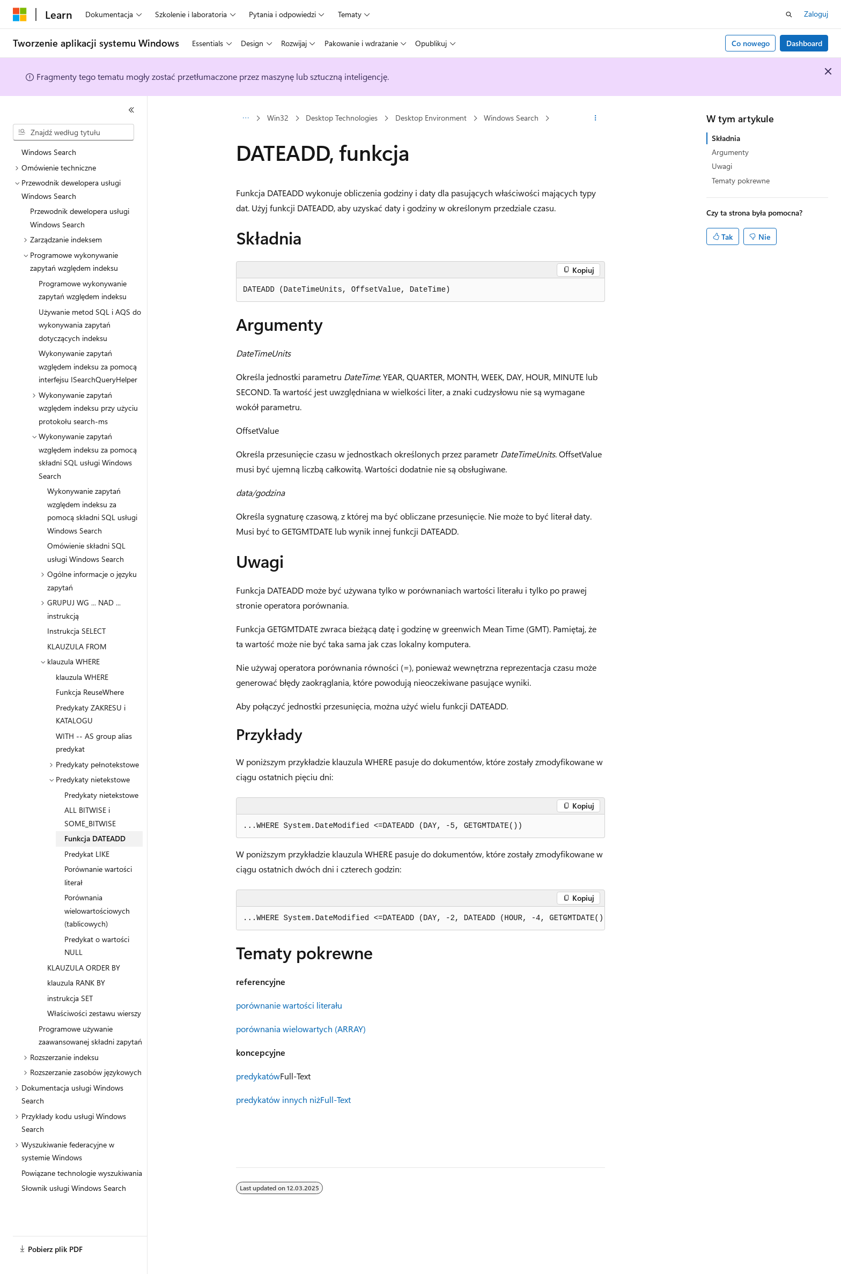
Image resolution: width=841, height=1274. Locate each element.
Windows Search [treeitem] (48, 152)
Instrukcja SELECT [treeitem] (76, 631)
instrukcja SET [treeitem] (70, 998)
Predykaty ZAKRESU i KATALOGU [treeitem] (91, 714)
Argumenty (730, 152)
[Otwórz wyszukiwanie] (789, 14)
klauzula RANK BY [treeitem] (76, 982)
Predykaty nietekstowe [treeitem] (101, 795)
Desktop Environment (431, 118)
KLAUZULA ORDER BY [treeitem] (83, 967)
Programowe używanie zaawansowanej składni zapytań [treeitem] (90, 1035)
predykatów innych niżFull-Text (293, 1099)
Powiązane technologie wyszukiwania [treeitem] (81, 1173)
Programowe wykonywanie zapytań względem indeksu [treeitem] (83, 290)
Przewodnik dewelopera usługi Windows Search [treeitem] (79, 217)
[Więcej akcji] (595, 118)
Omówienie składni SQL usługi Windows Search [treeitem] (86, 552)
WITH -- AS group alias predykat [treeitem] (94, 742)
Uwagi (722, 166)
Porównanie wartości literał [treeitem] (98, 875)
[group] (420, 918)
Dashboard (804, 43)
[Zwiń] (131, 110)
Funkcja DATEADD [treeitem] (95, 838)
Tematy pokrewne (741, 180)
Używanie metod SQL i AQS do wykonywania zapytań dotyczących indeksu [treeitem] (90, 325)
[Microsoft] (20, 14)
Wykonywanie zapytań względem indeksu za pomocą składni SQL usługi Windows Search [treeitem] (92, 511)
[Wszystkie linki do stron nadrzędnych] (245, 118)
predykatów (258, 1076)
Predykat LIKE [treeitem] (86, 854)
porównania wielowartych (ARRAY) (301, 1028)
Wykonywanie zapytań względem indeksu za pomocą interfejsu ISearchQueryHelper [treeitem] (88, 366)
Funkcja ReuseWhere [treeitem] (90, 692)
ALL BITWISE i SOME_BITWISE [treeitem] (90, 816)
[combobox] (73, 132)
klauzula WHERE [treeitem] (82, 677)
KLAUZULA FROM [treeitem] (77, 646)
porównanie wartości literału (289, 1005)
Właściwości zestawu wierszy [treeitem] (94, 1013)
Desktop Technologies (342, 118)
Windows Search (511, 118)
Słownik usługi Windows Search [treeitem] (73, 1188)
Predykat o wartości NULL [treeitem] (96, 946)
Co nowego (751, 43)
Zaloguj (816, 14)
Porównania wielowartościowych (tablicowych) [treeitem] (97, 910)
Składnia (726, 138)
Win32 (278, 118)
